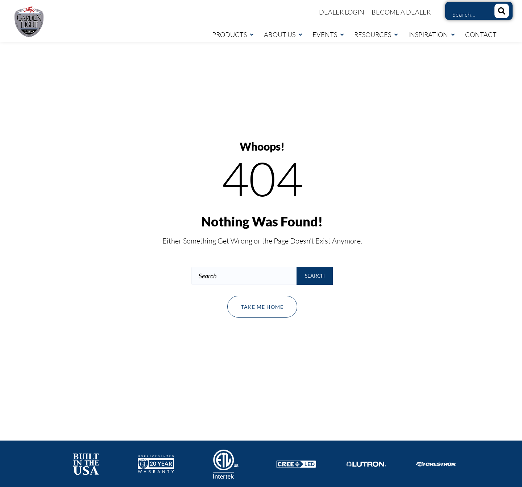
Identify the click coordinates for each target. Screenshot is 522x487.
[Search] (501, 11)
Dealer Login (341, 12)
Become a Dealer (401, 12)
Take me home (262, 307)
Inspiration (432, 34)
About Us (283, 34)
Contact (481, 34)
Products (233, 34)
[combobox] (467, 14)
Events (328, 34)
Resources (376, 34)
